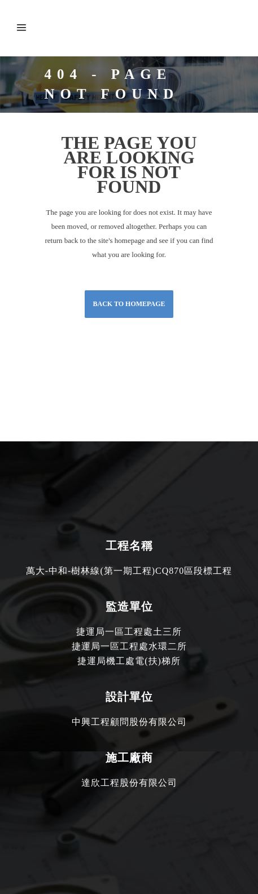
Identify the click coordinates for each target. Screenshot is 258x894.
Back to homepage (129, 304)
